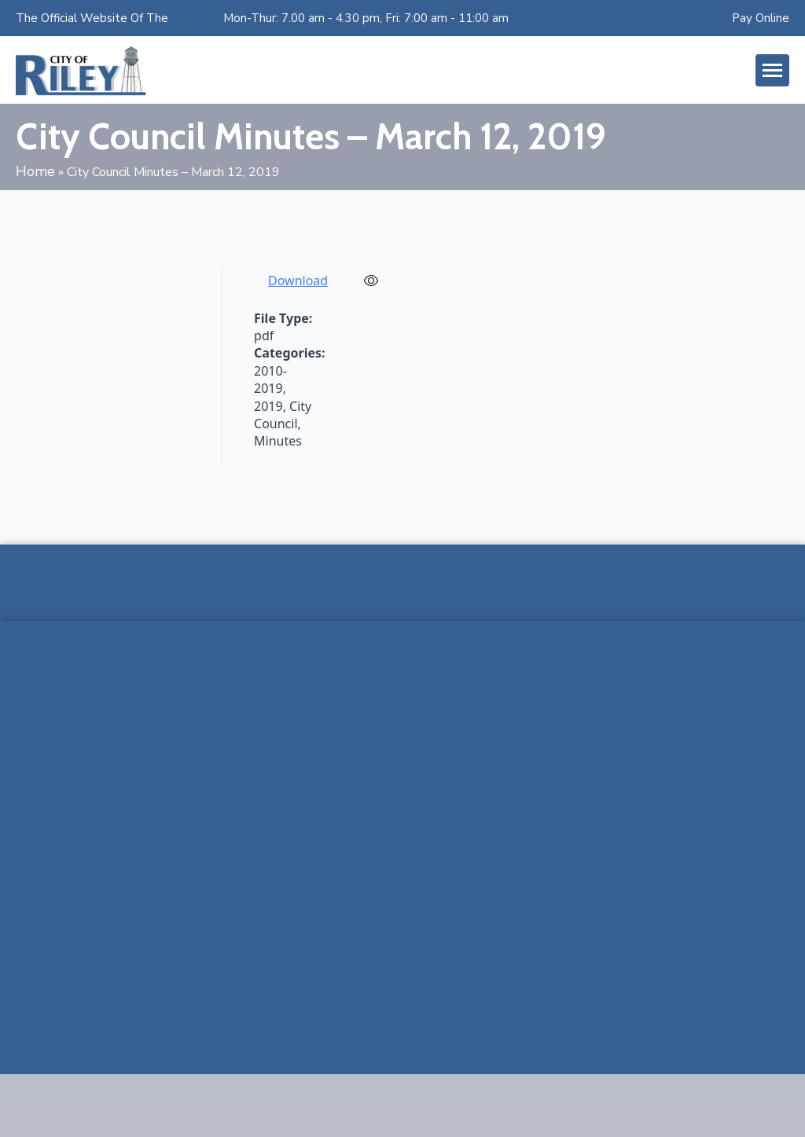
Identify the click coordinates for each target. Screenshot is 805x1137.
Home (35, 171)
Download (298, 280)
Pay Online (760, 18)
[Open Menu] (772, 70)
